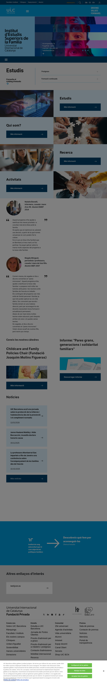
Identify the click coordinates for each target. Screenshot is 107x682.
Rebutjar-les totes (79, 672)
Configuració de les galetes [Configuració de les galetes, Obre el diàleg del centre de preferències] (79, 667)
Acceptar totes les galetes (80, 678)
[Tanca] (103, 673)
